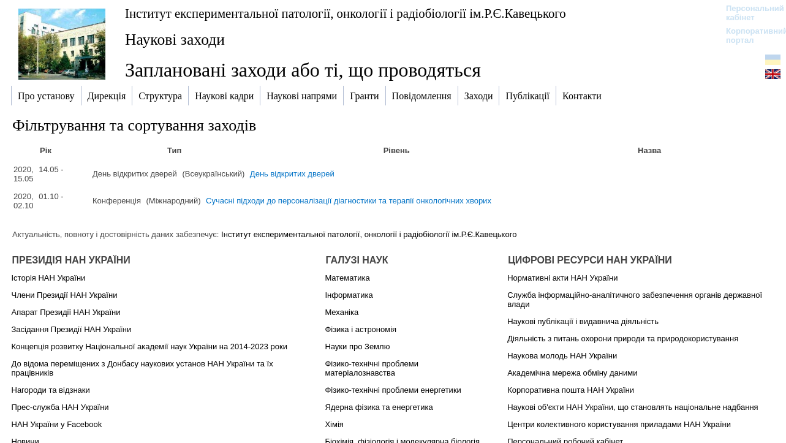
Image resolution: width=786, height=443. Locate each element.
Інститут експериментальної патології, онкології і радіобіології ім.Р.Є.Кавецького (345, 13)
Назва (649, 150)
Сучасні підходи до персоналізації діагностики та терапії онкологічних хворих (348, 200)
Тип (174, 150)
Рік (45, 150)
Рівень (397, 150)
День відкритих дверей (292, 173)
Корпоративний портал (749, 35)
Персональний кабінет (749, 13)
